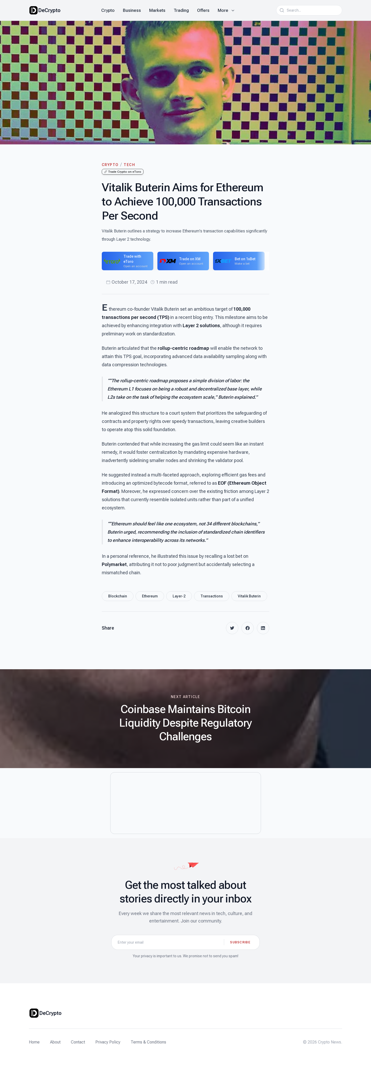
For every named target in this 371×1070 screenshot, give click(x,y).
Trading (181, 10)
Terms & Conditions (148, 1042)
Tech (129, 165)
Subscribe (240, 942)
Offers (203, 10)
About (55, 1042)
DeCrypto (49, 10)
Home (34, 1042)
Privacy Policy (107, 1042)
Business (132, 10)
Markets (157, 10)
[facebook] (247, 628)
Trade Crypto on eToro (122, 171)
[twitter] (232, 628)
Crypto (108, 10)
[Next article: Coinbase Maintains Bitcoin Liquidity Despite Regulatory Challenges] (185, 718)
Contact (78, 1042)
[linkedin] (263, 628)
